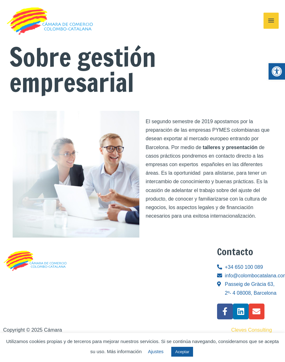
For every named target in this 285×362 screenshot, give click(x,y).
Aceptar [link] (182, 351)
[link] (277, 71)
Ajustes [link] (155, 351)
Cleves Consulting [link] (251, 330)
